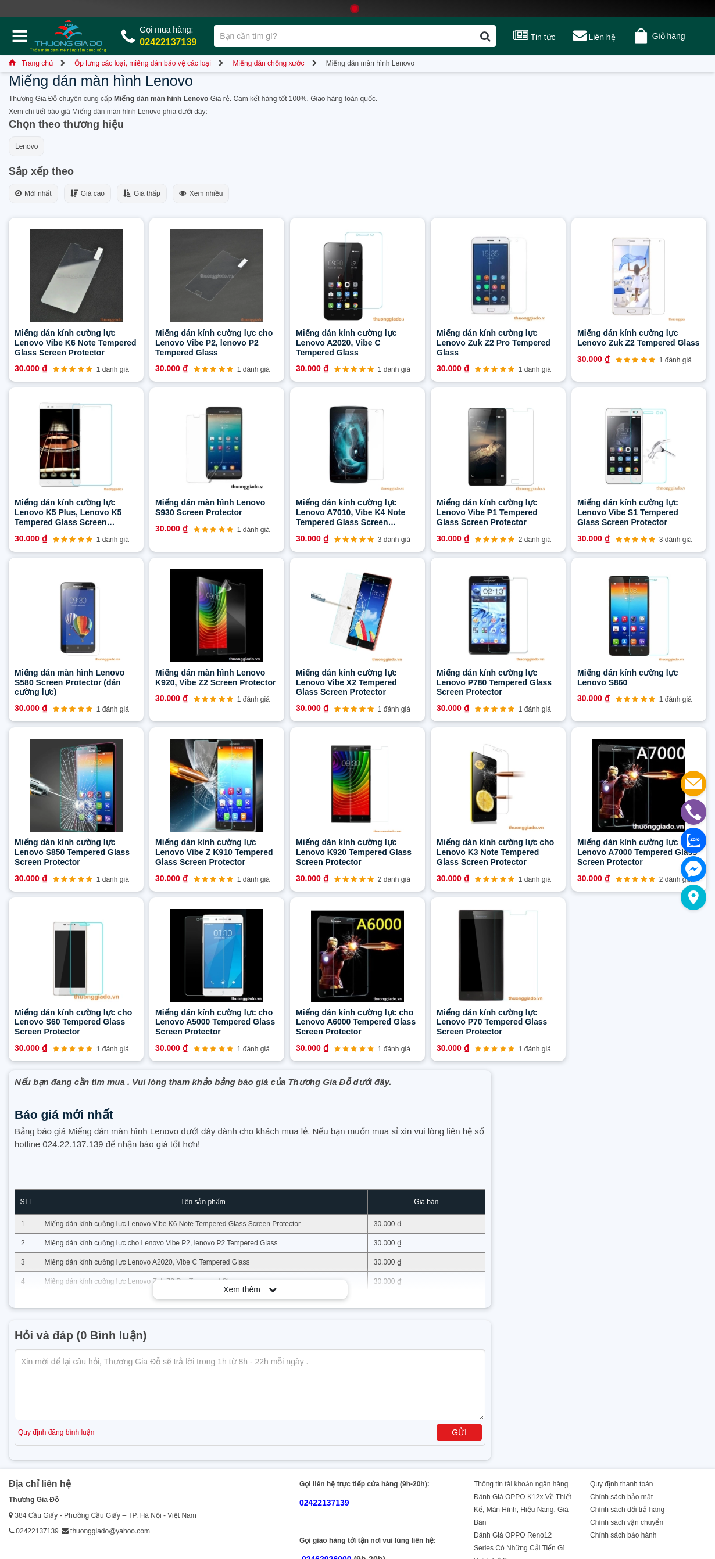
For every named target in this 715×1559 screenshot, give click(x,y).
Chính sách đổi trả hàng (627, 1510)
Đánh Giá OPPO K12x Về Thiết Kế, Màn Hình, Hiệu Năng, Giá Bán (522, 1509)
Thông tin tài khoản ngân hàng (521, 1484)
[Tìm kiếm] (485, 36)
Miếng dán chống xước (268, 63)
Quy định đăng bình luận (56, 1432)
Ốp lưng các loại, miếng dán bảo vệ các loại (142, 63)
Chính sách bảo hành (623, 1535)
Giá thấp (141, 193)
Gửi (459, 1432)
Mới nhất (33, 193)
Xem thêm (250, 1289)
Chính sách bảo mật (621, 1497)
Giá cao (87, 193)
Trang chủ (31, 63)
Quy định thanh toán (621, 1484)
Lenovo (26, 146)
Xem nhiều (201, 193)
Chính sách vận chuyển (626, 1522)
